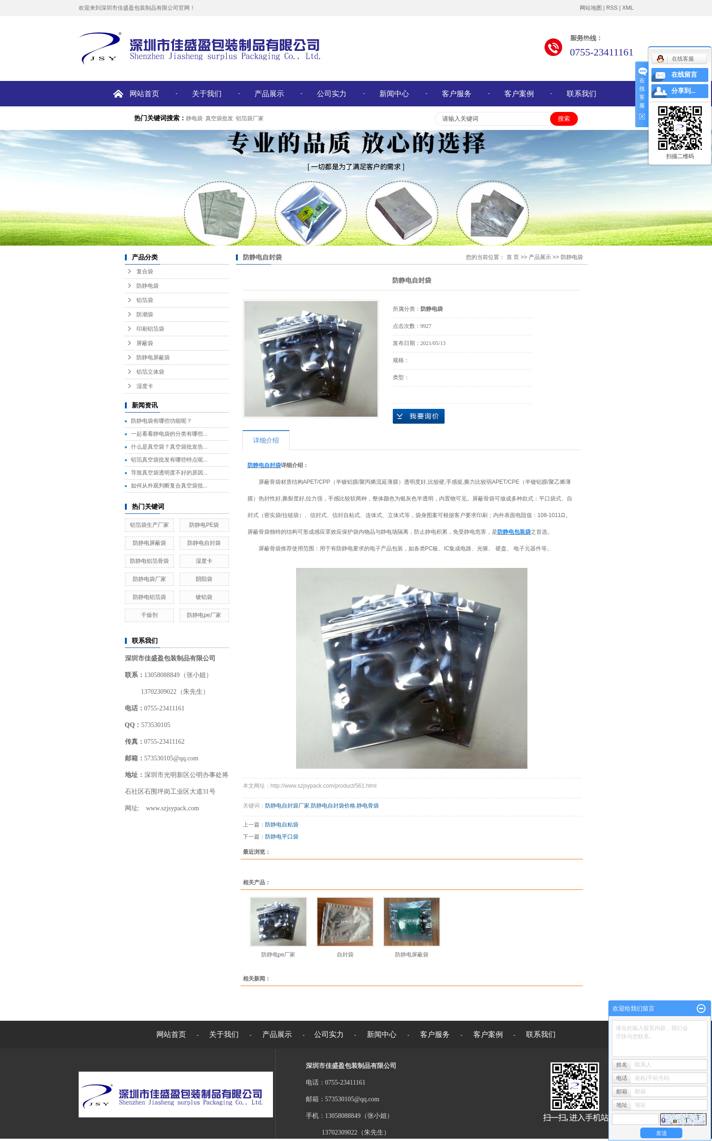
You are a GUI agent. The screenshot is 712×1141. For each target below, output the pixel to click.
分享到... (683, 90)
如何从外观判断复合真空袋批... (169, 485)
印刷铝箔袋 (150, 329)
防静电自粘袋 (281, 824)
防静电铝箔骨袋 (149, 561)
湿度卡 (144, 386)
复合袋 (144, 271)
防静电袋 (147, 286)
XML (628, 8)
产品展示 (269, 94)
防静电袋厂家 (149, 579)
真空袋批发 (219, 118)
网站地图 (591, 8)
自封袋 (345, 954)
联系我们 (581, 94)
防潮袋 (144, 314)
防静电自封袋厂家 (287, 805)
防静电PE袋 (204, 525)
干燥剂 (149, 615)
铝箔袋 (144, 300)
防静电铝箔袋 (149, 597)
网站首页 (144, 94)
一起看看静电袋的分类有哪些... (169, 434)
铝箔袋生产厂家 (149, 525)
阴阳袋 (204, 579)
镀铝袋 (204, 597)
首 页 (513, 257)
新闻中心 (394, 94)
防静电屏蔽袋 (153, 357)
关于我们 (207, 94)
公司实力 (332, 94)
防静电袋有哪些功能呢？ (161, 421)
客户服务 (456, 94)
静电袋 (194, 118)
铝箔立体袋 (150, 372)
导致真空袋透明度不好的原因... (169, 472)
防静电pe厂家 (204, 615)
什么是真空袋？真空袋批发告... (169, 447)
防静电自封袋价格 (333, 805)
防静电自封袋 (204, 543)
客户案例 (519, 94)
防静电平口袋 (281, 836)
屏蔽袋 (144, 343)
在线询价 (419, 416)
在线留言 (684, 74)
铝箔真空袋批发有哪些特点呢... (169, 459)
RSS (612, 8)
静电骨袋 (368, 805)
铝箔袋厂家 (250, 118)
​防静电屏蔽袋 (149, 543)
